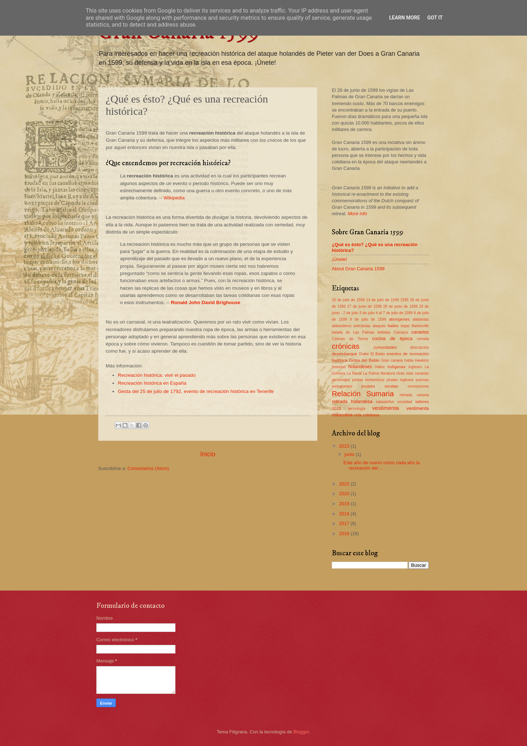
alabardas (421, 319)
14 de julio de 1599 (382, 300)
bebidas (383, 332)
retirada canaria (414, 395)
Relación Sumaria (363, 393)
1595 (404, 300)
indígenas (396, 367)
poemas (422, 380)
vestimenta (385, 408)
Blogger (301, 731)
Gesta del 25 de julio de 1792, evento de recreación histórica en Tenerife (196, 391)
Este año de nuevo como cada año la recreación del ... (381, 465)
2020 (344, 493)
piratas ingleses (400, 380)
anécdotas (362, 326)
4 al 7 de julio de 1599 (394, 313)
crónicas (345, 346)
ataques (379, 326)
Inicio (207, 454)
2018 (344, 513)
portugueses (342, 386)
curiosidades (385, 347)
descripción (419, 347)
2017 (344, 523)
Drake (364, 354)
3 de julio (367, 313)
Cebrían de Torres (350, 339)
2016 (344, 533)
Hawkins (422, 360)
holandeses (360, 366)
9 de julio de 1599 (368, 319)
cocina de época (392, 338)
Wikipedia (174, 197)
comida (423, 339)
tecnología (356, 409)
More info (357, 213)
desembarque (344, 354)
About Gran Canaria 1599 (358, 268)
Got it (435, 18)
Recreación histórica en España (152, 383)
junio (350, 454)
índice (380, 367)
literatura (388, 373)
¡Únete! (339, 259)
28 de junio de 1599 (400, 306)
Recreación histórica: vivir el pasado (157, 375)
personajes (341, 380)
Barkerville (420, 326)
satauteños (385, 402)
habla (408, 360)
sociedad (404, 402)
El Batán (378, 354)
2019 (344, 503)
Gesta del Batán (364, 360)
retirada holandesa (352, 401)
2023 (344, 446)
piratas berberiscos (368, 380)
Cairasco (401, 332)
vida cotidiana (367, 415)
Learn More (404, 18)
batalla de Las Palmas (353, 332)
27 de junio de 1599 (364, 306)
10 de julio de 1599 (348, 300)
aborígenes (399, 319)
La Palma (371, 373)
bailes (393, 326)
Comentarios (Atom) (148, 468)
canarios (420, 332)
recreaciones (418, 386)
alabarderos (341, 326)
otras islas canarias (413, 373)
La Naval (354, 373)
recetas (391, 386)
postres (368, 386)
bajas (405, 326)
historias (338, 367)
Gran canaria (392, 360)
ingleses (415, 367)
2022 (344, 484)
